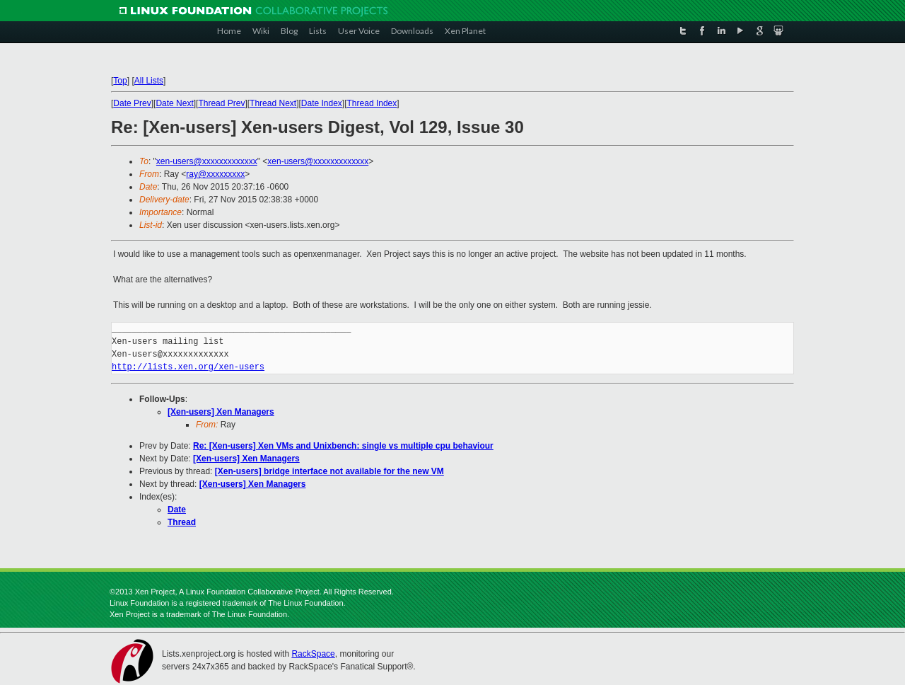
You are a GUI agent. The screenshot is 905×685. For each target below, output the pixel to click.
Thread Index (372, 103)
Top (120, 81)
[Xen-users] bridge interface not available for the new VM (329, 471)
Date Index (321, 103)
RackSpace (312, 654)
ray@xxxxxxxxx (215, 174)
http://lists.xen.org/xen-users (188, 367)
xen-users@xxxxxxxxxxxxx (206, 161)
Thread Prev (221, 103)
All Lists (148, 81)
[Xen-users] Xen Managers (221, 412)
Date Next (174, 103)
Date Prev (132, 103)
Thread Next (273, 103)
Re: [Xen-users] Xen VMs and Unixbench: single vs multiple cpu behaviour (343, 446)
